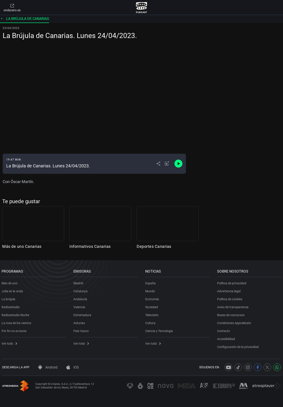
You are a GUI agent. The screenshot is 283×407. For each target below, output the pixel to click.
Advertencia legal (229, 290)
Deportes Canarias (154, 246)
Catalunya (81, 290)
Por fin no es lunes (14, 330)
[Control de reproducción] (178, 164)
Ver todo (10, 342)
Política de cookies (230, 298)
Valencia (80, 306)
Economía (153, 298)
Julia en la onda (13, 290)
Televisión (152, 314)
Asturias (80, 322)
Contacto (224, 330)
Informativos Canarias (90, 246)
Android (47, 367)
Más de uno (10, 282)
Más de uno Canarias (22, 246)
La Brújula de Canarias (24, 19)
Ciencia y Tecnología (160, 330)
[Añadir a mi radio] (167, 163)
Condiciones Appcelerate (235, 322)
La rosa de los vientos (17, 322)
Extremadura (83, 314)
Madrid (79, 282)
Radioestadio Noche (16, 314)
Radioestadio (11, 306)
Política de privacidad (232, 282)
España (151, 282)
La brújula (9, 298)
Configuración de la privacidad (238, 346)
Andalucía (81, 298)
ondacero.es (12, 7)
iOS (72, 367)
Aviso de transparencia (233, 306)
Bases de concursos (231, 314)
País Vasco (81, 330)
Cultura (151, 322)
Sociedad (152, 306)
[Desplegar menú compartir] (158, 163)
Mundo (151, 290)
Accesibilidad (227, 338)
